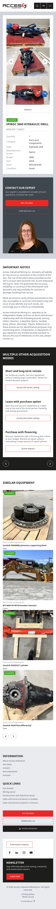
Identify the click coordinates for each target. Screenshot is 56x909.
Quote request (27, 449)
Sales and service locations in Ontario (20, 803)
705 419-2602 (27, 203)
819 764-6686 (28, 813)
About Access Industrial (14, 761)
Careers (6, 768)
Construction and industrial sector (19, 795)
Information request (19, 844)
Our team (7, 764)
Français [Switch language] (7, 775)
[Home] (14, 5)
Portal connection (28, 829)
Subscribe (15, 876)
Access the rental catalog (28, 387)
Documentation (10, 771)
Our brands (8, 788)
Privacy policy (28, 894)
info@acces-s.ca (28, 821)
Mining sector (9, 792)
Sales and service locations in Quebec (20, 799)
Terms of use (28, 897)
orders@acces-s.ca (27, 211)
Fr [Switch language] (44, 6)
